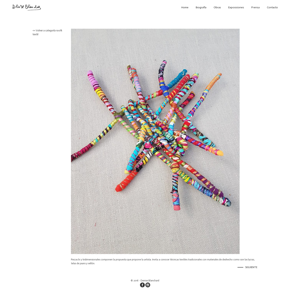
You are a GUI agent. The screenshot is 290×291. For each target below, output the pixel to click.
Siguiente (251, 267)
